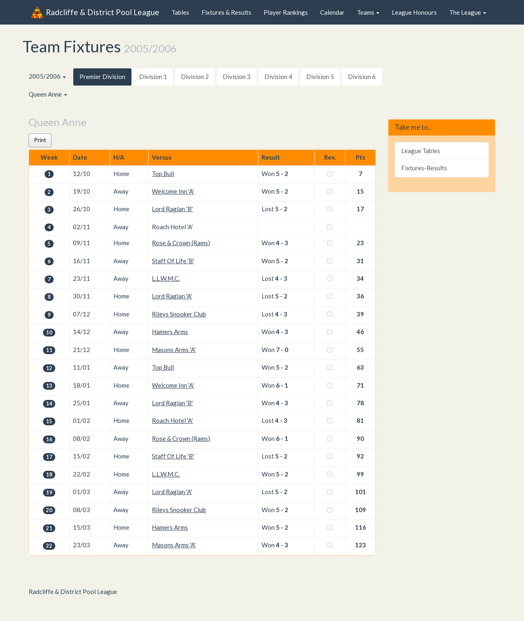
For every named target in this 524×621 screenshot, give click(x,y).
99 (360, 474)
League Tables (420, 150)
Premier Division (102, 76)
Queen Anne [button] (48, 94)
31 (360, 260)
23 (360, 242)
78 (360, 402)
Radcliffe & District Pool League (95, 12)
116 (360, 527)
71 (360, 385)
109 (360, 509)
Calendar (332, 12)
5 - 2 (282, 173)
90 (360, 438)
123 (360, 545)
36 (360, 296)
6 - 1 (282, 385)
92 (360, 456)
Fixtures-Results (424, 168)
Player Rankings (286, 12)
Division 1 (153, 76)
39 (360, 314)
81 (360, 420)
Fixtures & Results (226, 12)
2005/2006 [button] (47, 76)
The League (467, 12)
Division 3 (237, 76)
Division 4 (278, 76)
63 (360, 367)
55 (360, 349)
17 (360, 208)
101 (360, 491)
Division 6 (362, 76)
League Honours (414, 12)
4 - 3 (282, 242)
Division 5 (320, 76)
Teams (368, 12)
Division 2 (195, 76)
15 (360, 191)
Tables (180, 12)
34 (360, 278)
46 (360, 331)
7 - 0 (282, 349)
